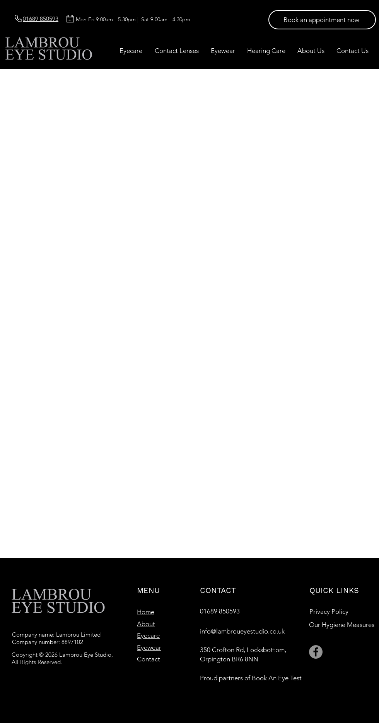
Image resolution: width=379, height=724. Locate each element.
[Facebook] (316, 652)
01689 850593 (220, 611)
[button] (131, 50)
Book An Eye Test (277, 678)
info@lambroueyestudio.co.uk (242, 631)
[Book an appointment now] (322, 19)
